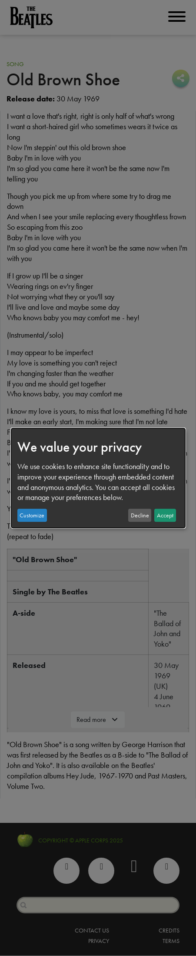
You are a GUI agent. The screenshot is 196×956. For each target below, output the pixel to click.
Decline (140, 515)
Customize (32, 515)
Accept (165, 515)
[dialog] (98, 478)
